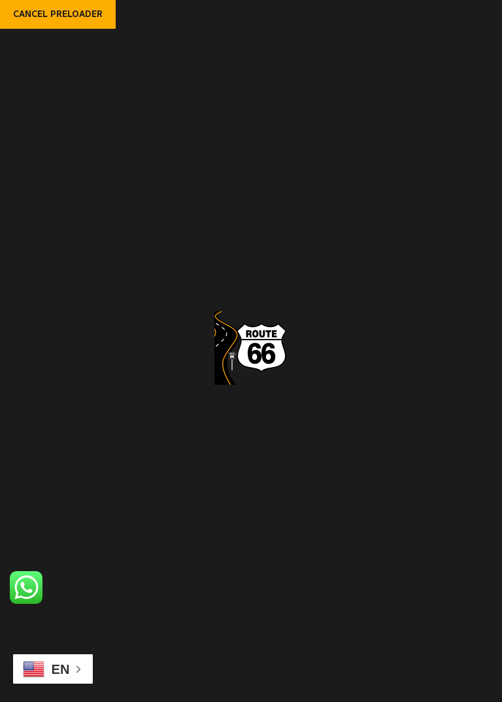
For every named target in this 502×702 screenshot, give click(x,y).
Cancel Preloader (58, 14)
